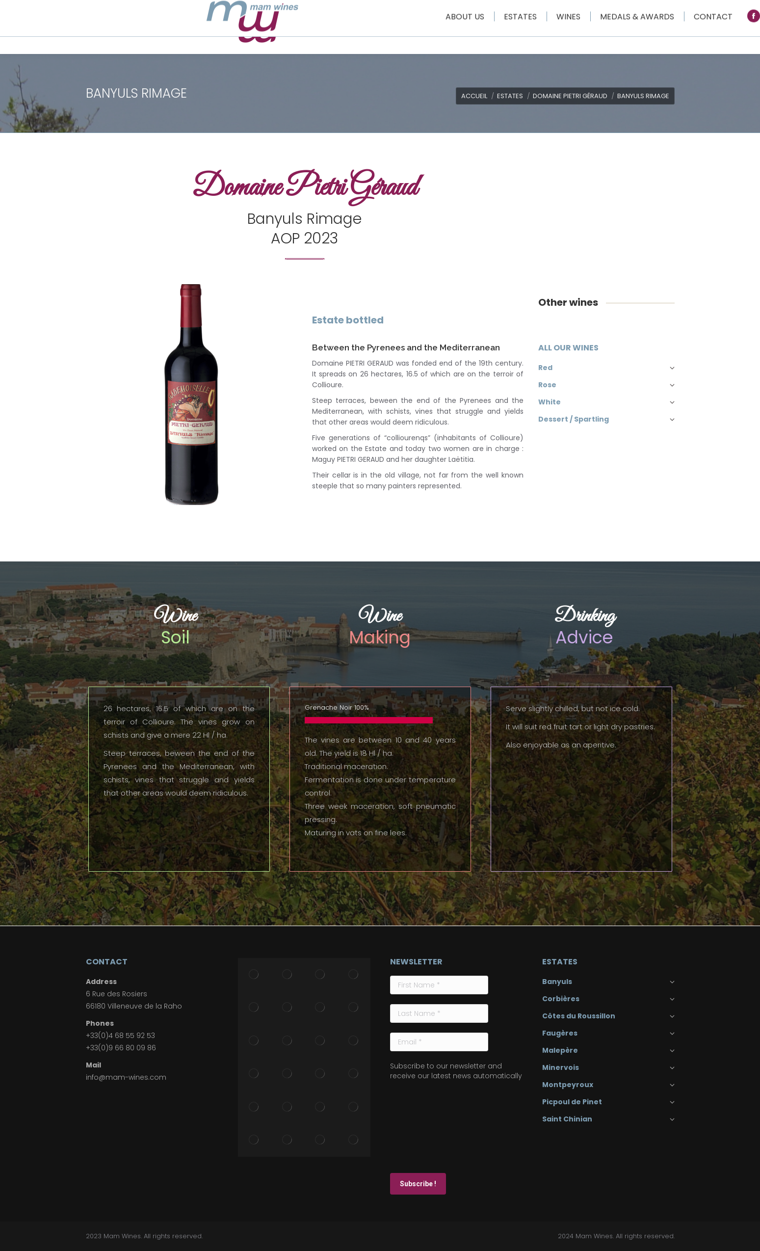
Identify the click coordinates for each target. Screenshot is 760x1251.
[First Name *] (439, 985)
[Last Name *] (439, 1013)
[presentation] (430, 1126)
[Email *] (439, 1042)
